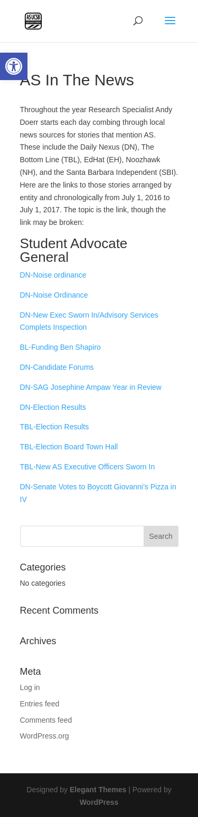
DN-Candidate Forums (57, 367)
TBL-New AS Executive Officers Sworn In (87, 466)
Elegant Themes (98, 789)
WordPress (99, 802)
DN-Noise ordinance (53, 275)
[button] (13, 66)
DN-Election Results (53, 407)
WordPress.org (44, 736)
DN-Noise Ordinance (54, 295)
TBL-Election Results (54, 426)
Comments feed (46, 720)
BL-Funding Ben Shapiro (60, 347)
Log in (30, 687)
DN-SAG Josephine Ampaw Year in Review (91, 387)
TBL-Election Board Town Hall (69, 446)
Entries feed (40, 704)
